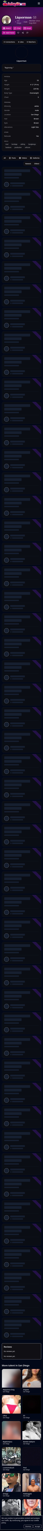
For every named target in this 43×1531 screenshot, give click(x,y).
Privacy (24, 1511)
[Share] (23, 33)
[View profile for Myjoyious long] (11, 1363)
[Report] (27, 33)
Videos (12, 1508)
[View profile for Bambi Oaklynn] (31, 1415)
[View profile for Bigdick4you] (11, 1415)
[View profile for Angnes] (31, 1363)
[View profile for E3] (31, 1389)
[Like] (18, 33)
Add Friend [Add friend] (8, 33)
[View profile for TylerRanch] (31, 1493)
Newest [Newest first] (28, 146)
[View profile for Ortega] (11, 1467)
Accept (37, 1526)
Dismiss (28, 1526)
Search (5, 1508)
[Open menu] (39, 3)
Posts (29, 1508)
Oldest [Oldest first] (36, 146)
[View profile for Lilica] (11, 1389)
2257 (10, 1511)
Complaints (34, 1511)
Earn (4, 1511)
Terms (17, 1511)
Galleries (21, 1508)
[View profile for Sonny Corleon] (11, 1493)
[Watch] (7, 28)
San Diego (19, 22)
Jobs (34, 1508)
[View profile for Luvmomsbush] (11, 1441)
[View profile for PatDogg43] (31, 1467)
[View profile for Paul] (31, 1441)
